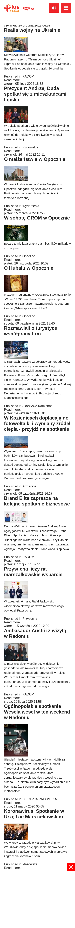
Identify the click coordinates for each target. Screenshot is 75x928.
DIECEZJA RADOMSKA (39, 799)
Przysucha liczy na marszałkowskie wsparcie (33, 571)
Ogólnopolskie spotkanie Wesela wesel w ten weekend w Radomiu (37, 711)
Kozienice (29, 486)
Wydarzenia (30, 206)
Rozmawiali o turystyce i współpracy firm (32, 330)
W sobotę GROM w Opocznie (37, 218)
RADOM (28, 76)
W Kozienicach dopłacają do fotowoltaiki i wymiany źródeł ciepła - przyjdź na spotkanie (37, 423)
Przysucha (29, 618)
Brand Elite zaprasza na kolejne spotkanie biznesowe (37, 500)
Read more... (13, 80)
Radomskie (30, 147)
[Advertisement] (37, 899)
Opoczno (28, 256)
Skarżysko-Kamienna (37, 406)
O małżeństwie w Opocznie (34, 159)
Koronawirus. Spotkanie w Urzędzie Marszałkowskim (34, 813)
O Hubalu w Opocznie (28, 268)
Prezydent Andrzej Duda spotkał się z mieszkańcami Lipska (35, 94)
